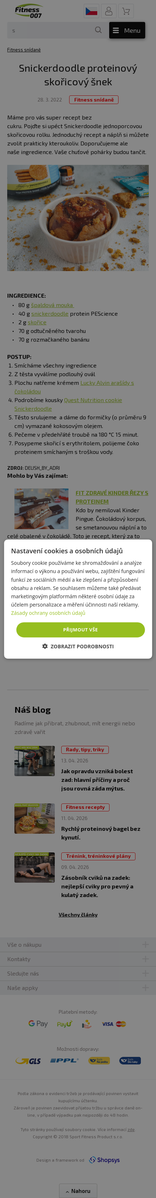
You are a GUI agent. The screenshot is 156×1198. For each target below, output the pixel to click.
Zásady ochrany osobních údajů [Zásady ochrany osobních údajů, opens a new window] (48, 612)
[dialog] (78, 599)
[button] (78, 646)
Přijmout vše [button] (80, 629)
